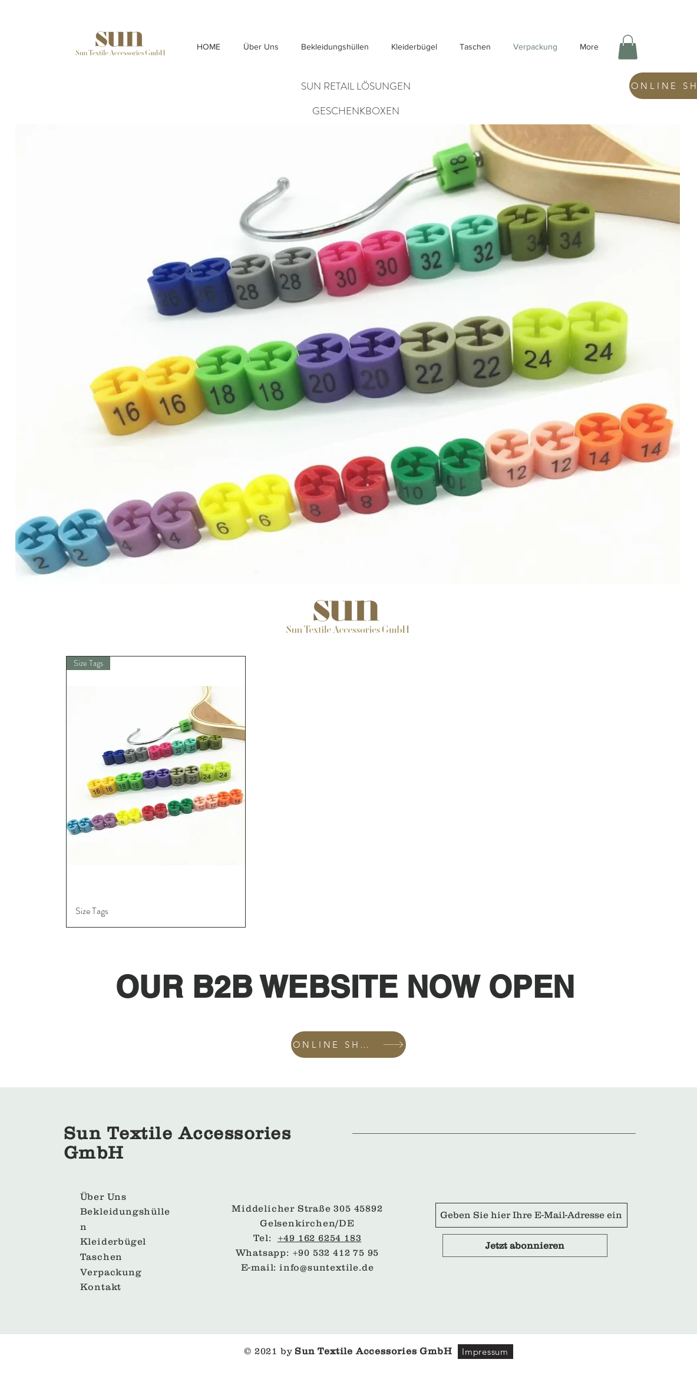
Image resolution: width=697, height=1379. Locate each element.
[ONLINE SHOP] (348, 1044)
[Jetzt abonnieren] (524, 1245)
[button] (627, 47)
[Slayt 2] (348, 565)
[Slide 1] (334, 565)
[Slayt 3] (362, 565)
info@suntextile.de (326, 1267)
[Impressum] (485, 1351)
